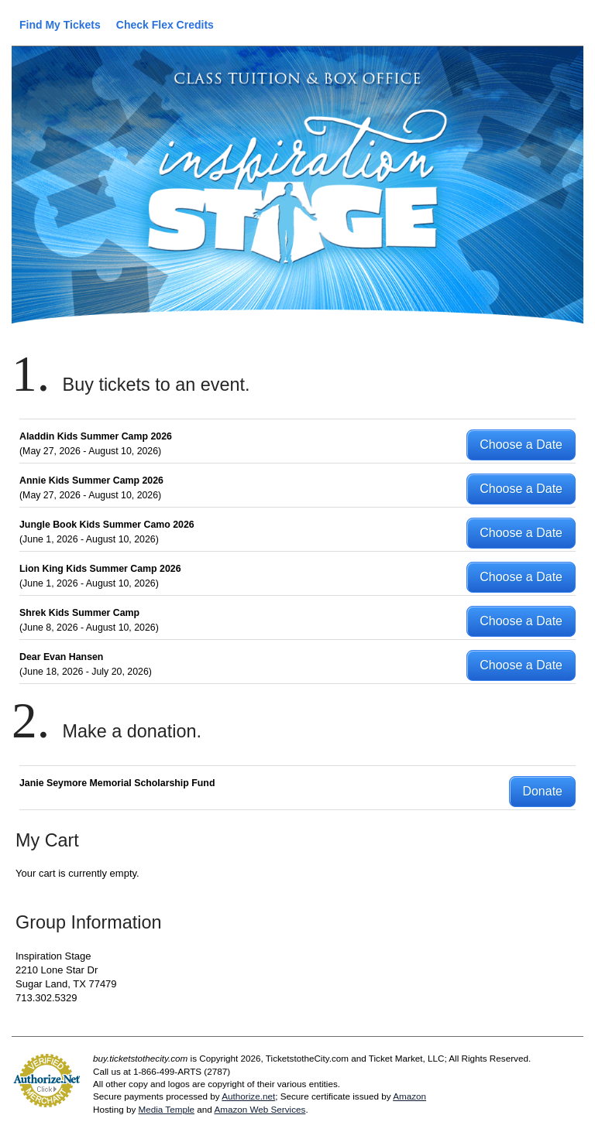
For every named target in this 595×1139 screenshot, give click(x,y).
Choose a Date (521, 444)
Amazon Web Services (259, 1109)
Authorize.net (248, 1096)
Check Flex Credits (165, 25)
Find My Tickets (60, 25)
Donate (542, 791)
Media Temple (166, 1109)
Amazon (409, 1096)
